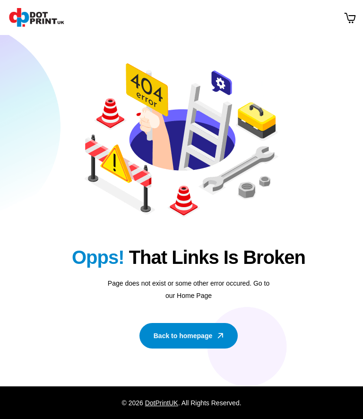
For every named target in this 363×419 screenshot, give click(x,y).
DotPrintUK (161, 403)
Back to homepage (189, 335)
